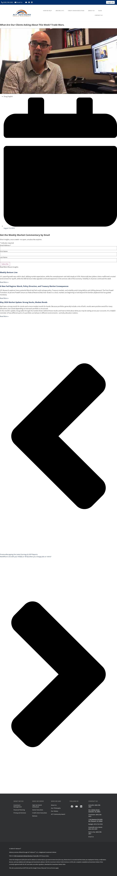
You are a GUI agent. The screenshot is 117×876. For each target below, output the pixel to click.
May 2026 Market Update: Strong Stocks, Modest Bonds (23, 302)
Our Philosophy (56, 808)
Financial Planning (19, 810)
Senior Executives (37, 810)
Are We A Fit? (60, 10)
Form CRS (35, 856)
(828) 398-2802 (7, 2)
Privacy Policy (45, 856)
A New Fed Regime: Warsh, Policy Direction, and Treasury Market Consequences (34, 286)
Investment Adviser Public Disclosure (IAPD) (61, 862)
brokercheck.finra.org (57, 859)
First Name (3, 251)
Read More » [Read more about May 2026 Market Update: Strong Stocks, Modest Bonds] (4, 316)
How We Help (47, 10)
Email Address (5, 245)
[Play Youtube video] (58, 61)
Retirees (34, 816)
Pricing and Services (20, 813)
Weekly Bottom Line (8, 272)
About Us (91, 10)
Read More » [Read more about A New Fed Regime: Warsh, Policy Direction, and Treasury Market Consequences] (4, 298)
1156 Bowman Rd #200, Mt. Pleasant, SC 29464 (95, 820)
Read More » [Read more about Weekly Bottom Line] (4, 282)
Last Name (3, 257)
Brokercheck (67, 859)
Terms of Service (51, 868)
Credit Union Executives (76, 10)
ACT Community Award (58, 814)
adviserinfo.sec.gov (43, 859)
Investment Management (18, 806)
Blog (100, 10)
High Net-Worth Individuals (37, 806)
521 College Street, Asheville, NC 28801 (94, 810)
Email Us (18, 2)
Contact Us (98, 15)
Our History (54, 811)
